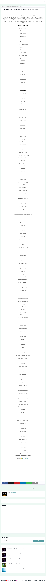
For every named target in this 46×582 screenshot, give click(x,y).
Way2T (9, 580)
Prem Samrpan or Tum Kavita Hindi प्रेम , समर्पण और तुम (17, 568)
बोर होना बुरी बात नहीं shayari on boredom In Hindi (16, 548)
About (26, 580)
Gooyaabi (17, 580)
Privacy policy (30, 580)
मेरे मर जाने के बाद (25, 458)
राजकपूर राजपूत (13, 492)
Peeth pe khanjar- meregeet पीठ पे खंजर (14, 553)
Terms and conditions (41, 580)
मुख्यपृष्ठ (3, 6)
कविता (5, 6)
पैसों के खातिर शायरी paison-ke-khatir (13, 558)
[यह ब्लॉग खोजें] (17, 541)
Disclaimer (35, 580)
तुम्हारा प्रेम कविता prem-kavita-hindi (13, 563)
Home (22, 580)
